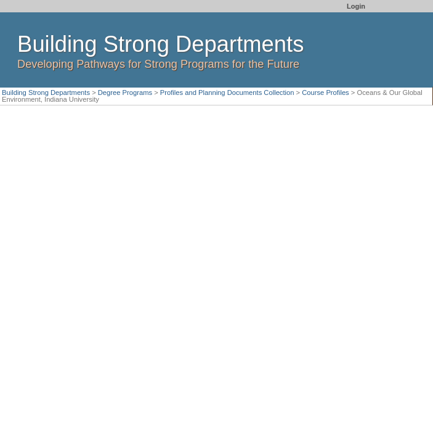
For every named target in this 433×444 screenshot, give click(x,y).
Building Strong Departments (46, 92)
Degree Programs (125, 92)
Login (356, 6)
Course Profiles (325, 92)
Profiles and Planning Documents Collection (227, 92)
